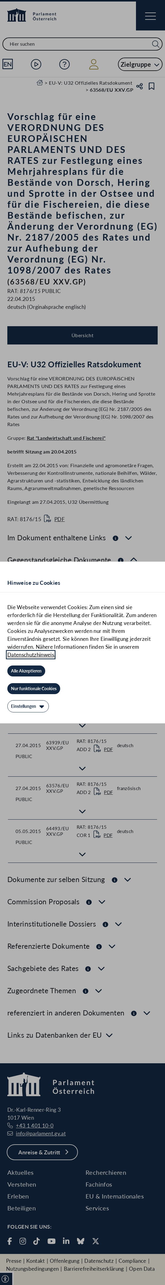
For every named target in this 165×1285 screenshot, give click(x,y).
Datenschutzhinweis (30, 654)
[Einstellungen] (28, 706)
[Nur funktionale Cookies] (33, 688)
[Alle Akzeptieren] (26, 670)
